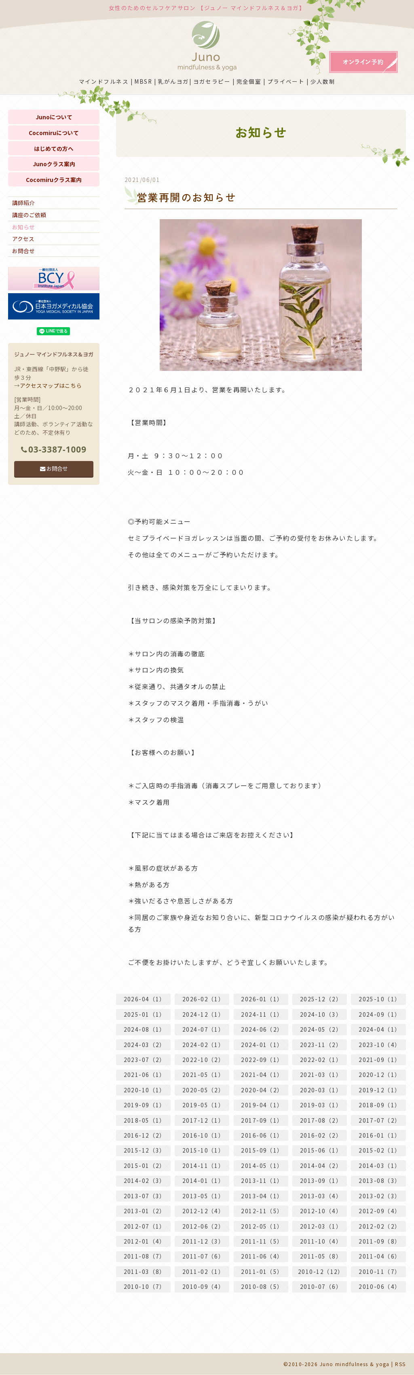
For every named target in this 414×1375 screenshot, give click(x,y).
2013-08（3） (380, 1181)
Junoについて (54, 117)
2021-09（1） (380, 1060)
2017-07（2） (380, 1120)
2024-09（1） (380, 1014)
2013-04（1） (262, 1196)
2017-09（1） (262, 1120)
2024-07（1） (203, 1029)
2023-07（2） (145, 1060)
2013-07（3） (145, 1196)
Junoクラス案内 (54, 164)
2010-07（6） (321, 1287)
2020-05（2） (203, 1090)
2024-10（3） (321, 1014)
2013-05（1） (203, 1196)
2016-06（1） (262, 1135)
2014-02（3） (145, 1181)
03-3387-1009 (54, 449)
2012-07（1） (145, 1226)
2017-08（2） (321, 1120)
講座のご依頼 (29, 215)
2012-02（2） (380, 1226)
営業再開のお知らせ (187, 196)
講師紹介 (23, 203)
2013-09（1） (321, 1181)
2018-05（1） (145, 1120)
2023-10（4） (380, 1045)
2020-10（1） (145, 1090)
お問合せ (23, 251)
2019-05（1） (203, 1105)
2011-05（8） (321, 1256)
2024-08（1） (145, 1029)
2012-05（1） (262, 1226)
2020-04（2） (262, 1090)
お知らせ (23, 227)
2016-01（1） (380, 1135)
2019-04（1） (262, 1105)
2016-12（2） (145, 1135)
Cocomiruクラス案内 (54, 180)
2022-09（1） (262, 1060)
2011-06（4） (262, 1256)
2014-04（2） (321, 1165)
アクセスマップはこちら (51, 385)
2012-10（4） (321, 1211)
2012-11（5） (262, 1211)
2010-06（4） (380, 1287)
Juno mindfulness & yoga (355, 1363)
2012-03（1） (321, 1226)
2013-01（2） (145, 1211)
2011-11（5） (262, 1241)
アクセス (23, 239)
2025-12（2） (321, 999)
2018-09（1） (380, 1105)
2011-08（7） (145, 1256)
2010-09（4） (203, 1287)
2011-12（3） (203, 1241)
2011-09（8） (380, 1241)
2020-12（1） (380, 1075)
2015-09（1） (262, 1151)
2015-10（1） (203, 1151)
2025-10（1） (380, 999)
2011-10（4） (321, 1241)
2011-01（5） (262, 1271)
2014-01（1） (203, 1181)
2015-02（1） (380, 1151)
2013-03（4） (321, 1196)
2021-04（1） (262, 1075)
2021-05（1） (203, 1075)
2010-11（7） (380, 1271)
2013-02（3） (380, 1196)
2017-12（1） (203, 1120)
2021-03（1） (321, 1075)
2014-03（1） (380, 1165)
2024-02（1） (203, 1045)
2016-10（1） (203, 1135)
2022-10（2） (203, 1060)
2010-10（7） (145, 1287)
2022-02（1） (321, 1060)
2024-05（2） (321, 1029)
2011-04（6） (380, 1256)
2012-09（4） (380, 1211)
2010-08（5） (262, 1287)
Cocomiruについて (54, 133)
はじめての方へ (54, 148)
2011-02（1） (203, 1271)
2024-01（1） (262, 1045)
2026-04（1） (145, 999)
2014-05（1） (262, 1165)
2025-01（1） (145, 1014)
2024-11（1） (262, 1014)
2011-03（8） (145, 1271)
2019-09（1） (145, 1105)
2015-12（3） (145, 1151)
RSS (400, 1363)
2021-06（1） (145, 1075)
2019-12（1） (380, 1090)
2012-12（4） (203, 1211)
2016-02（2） (321, 1135)
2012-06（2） (203, 1226)
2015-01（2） (145, 1165)
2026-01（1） (262, 999)
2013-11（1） (262, 1181)
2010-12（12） (321, 1271)
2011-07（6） (203, 1256)
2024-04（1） (380, 1029)
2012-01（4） (145, 1241)
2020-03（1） (321, 1090)
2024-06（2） (262, 1029)
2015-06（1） (321, 1151)
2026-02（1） (203, 999)
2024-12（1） (203, 1014)
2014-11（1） (203, 1165)
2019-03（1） (321, 1105)
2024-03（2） (145, 1045)
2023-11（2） (321, 1045)
